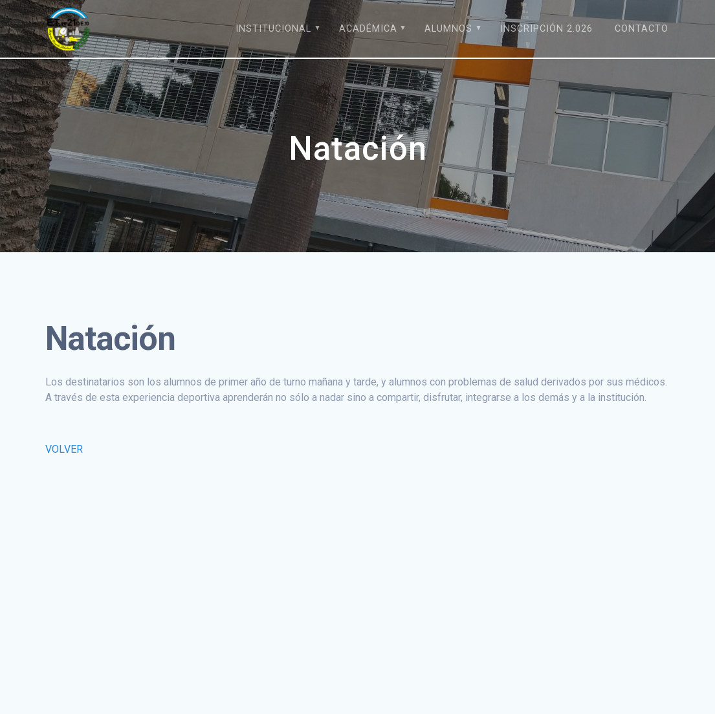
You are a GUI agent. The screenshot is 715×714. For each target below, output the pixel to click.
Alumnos (448, 28)
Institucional (273, 28)
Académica (368, 28)
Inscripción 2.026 (546, 28)
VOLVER (64, 449)
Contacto (641, 28)
